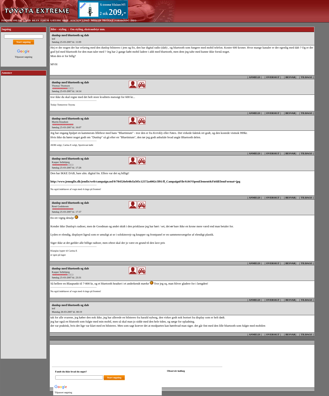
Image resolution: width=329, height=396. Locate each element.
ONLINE (17, 20)
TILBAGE (306, 77)
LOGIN (27, 20)
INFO (133, 20)
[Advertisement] (23, 145)
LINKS (86, 20)
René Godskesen (60, 206)
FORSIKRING (122, 20)
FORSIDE (7, 20)
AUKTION (75, 20)
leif (53, 38)
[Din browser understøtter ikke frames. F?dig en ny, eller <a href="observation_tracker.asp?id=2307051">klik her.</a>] (187, 377)
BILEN (35, 20)
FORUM (44, 20)
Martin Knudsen (60, 121)
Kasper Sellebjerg (61, 162)
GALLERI (55, 20)
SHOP (65, 20)
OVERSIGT (272, 77)
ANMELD (254, 77)
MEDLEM (96, 20)
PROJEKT (108, 20)
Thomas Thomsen (61, 85)
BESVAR (290, 77)
